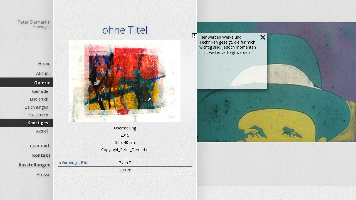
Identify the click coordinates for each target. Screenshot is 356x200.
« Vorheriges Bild (73, 162)
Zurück (125, 170)
